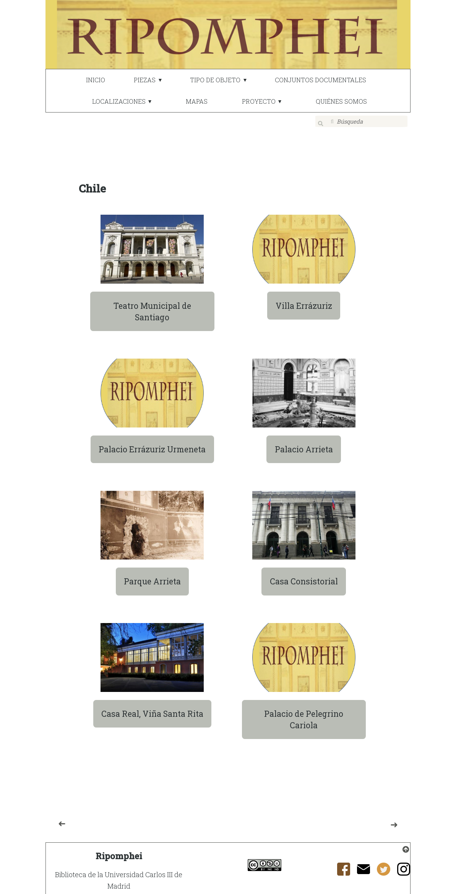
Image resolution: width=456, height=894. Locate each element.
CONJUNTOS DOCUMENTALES (320, 80)
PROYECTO (259, 101)
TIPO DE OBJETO (215, 80)
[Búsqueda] (361, 121)
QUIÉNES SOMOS (341, 101)
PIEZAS (145, 80)
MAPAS (197, 101)
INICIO (95, 80)
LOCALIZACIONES (119, 101)
